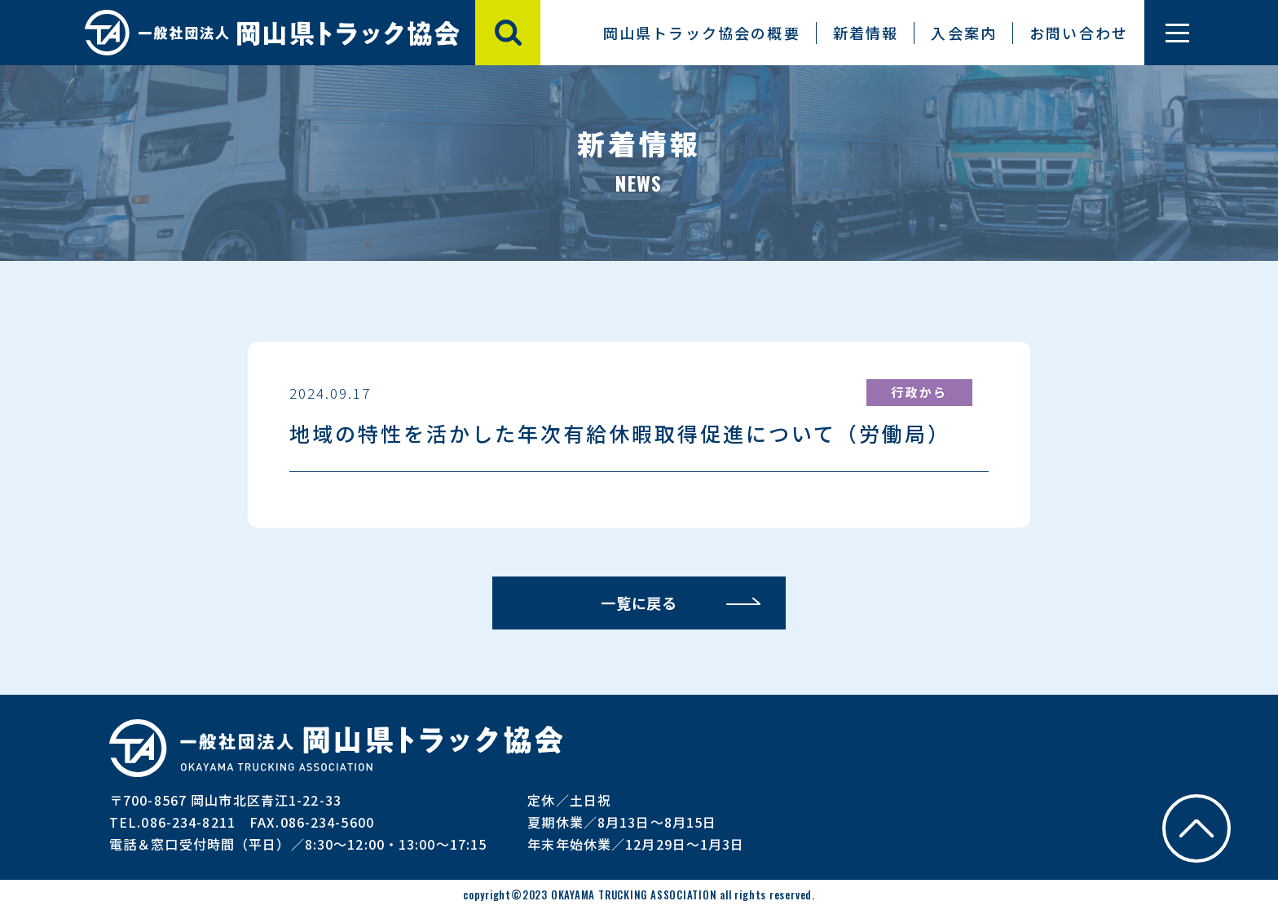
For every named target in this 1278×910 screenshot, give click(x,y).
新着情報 (866, 32)
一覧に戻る (639, 602)
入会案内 (964, 32)
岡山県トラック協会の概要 (701, 32)
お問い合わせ (1078, 32)
